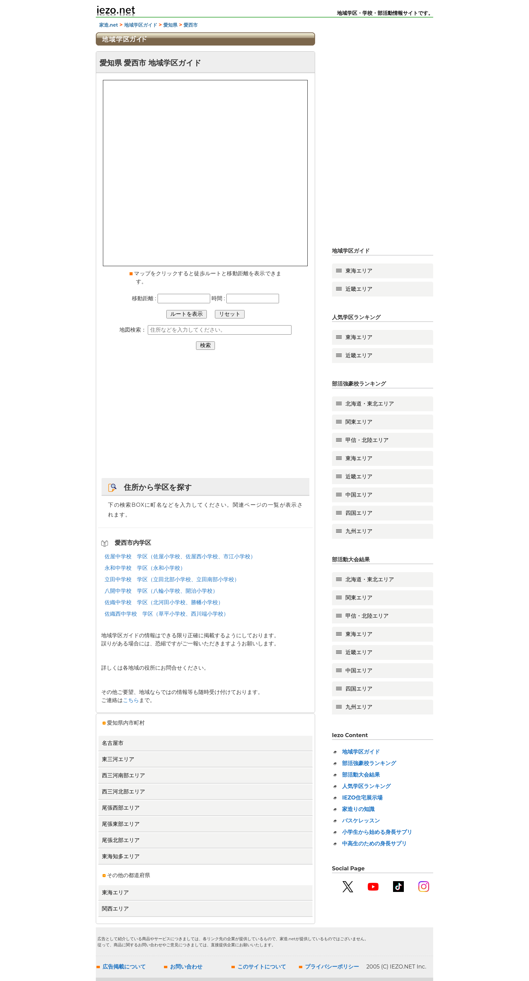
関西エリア (115, 908)
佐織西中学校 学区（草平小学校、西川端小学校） (167, 614)
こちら (131, 700)
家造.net (108, 25)
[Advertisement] (205, 417)
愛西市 (191, 25)
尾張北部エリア (121, 840)
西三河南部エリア (123, 775)
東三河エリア (118, 759)
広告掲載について (124, 966)
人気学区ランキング (366, 786)
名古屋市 (112, 743)
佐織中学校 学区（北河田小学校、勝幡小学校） (164, 602)
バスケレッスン (361, 820)
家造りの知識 (358, 809)
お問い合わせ (186, 966)
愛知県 (170, 25)
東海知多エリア (121, 856)
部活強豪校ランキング (369, 763)
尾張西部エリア (121, 808)
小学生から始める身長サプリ (377, 832)
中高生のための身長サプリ (374, 843)
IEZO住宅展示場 (362, 797)
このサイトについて (262, 966)
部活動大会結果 (361, 775)
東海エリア (115, 892)
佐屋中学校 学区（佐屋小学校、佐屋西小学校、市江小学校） (180, 556)
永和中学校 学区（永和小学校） (145, 568)
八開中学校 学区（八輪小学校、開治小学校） (161, 591)
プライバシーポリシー (332, 966)
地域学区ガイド (140, 25)
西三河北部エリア (123, 791)
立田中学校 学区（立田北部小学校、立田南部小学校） (172, 579)
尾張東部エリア (121, 824)
